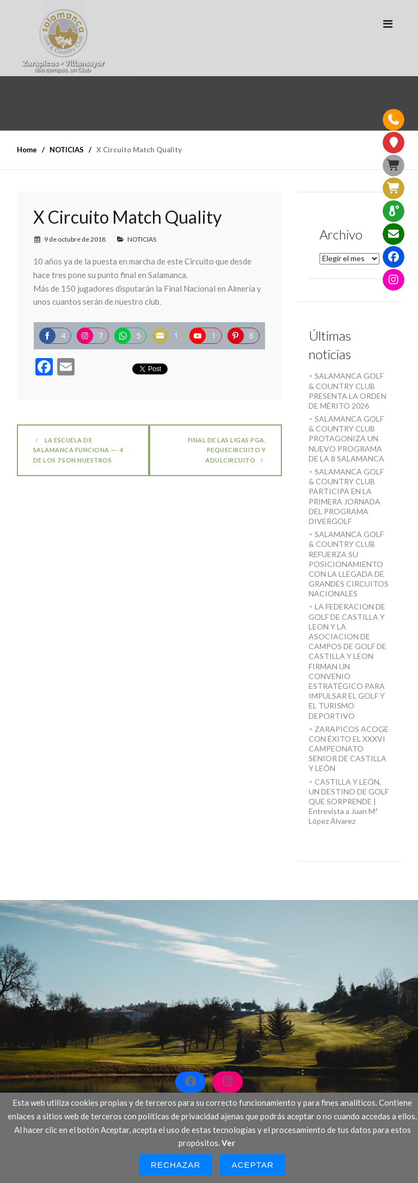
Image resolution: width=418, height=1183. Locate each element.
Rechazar (176, 1164)
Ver (228, 1143)
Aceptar (252, 1164)
